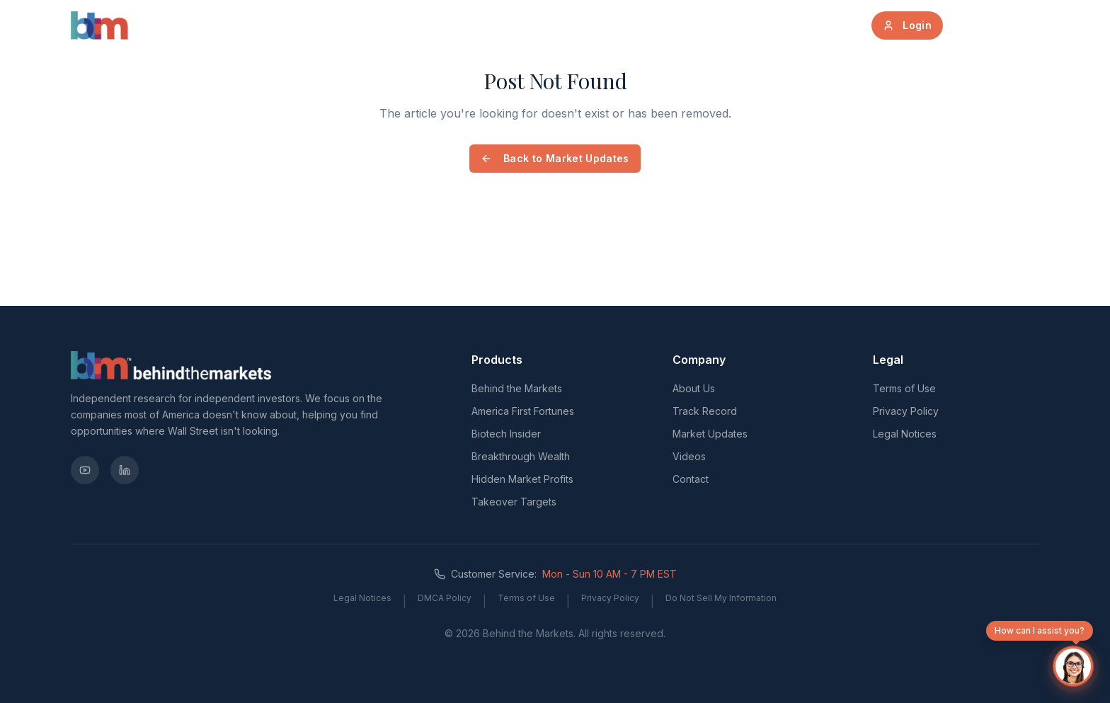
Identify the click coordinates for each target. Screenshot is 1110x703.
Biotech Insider (506, 434)
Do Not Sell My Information (721, 598)
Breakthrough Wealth (520, 456)
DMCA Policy (444, 598)
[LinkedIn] (124, 470)
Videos (689, 456)
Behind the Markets (516, 388)
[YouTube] (85, 470)
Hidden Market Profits (522, 479)
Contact (691, 479)
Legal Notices (905, 434)
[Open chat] (1073, 666)
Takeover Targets (513, 502)
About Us (500, 25)
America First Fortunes (522, 411)
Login (907, 25)
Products (424, 25)
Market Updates (595, 25)
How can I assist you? (1040, 633)
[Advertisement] (383, 273)
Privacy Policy (906, 411)
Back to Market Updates (555, 158)
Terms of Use (904, 388)
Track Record (707, 25)
